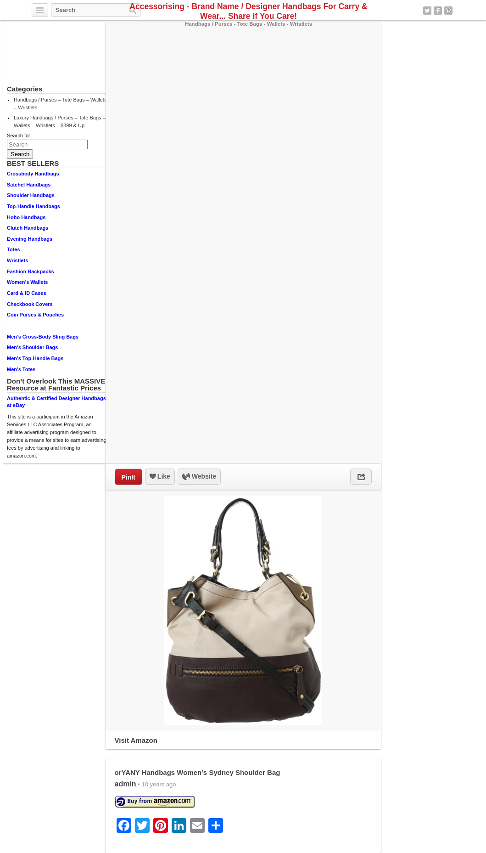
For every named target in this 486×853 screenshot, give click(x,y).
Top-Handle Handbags (33, 206)
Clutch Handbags (27, 228)
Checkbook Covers (30, 304)
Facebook (437, 10)
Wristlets (17, 260)
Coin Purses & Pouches (35, 314)
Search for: (19, 135)
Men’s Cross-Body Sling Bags (42, 336)
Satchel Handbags (28, 184)
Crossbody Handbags (33, 173)
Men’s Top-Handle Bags (35, 358)
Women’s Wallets (27, 282)
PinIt (128, 477)
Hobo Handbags (26, 217)
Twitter (427, 10)
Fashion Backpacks (30, 271)
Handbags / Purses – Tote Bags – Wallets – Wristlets (60, 103)
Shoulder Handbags (31, 195)
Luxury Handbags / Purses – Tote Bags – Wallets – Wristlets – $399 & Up (60, 121)
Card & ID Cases (26, 293)
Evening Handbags (29, 239)
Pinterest (448, 10)
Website (199, 477)
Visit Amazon (136, 740)
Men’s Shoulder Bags (32, 347)
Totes (13, 249)
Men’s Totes (21, 369)
